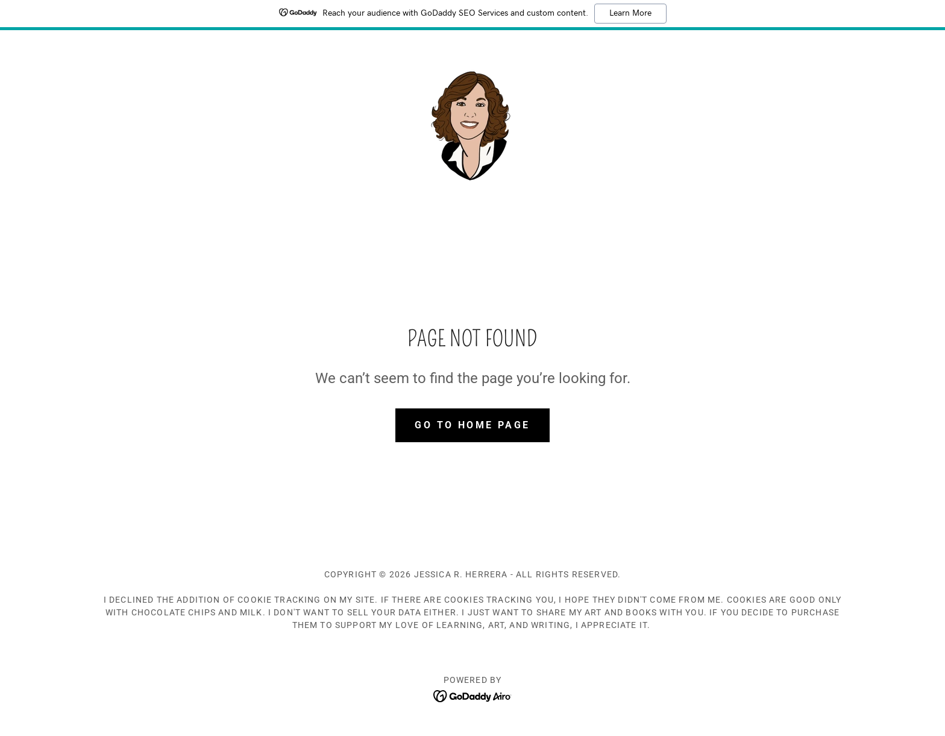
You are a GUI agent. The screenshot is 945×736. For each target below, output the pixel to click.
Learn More (630, 13)
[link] (472, 123)
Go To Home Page (472, 425)
